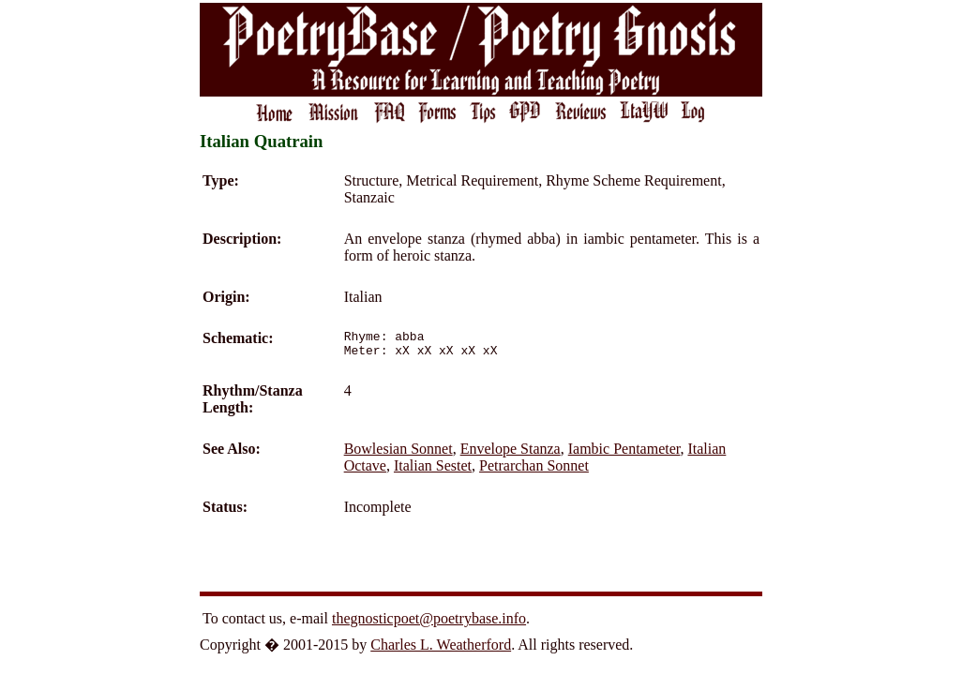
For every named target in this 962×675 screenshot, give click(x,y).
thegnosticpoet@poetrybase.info (429, 624)
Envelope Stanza (510, 454)
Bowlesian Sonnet (398, 454)
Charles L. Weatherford (440, 650)
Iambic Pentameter (624, 454)
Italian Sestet (433, 471)
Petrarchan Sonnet (534, 471)
